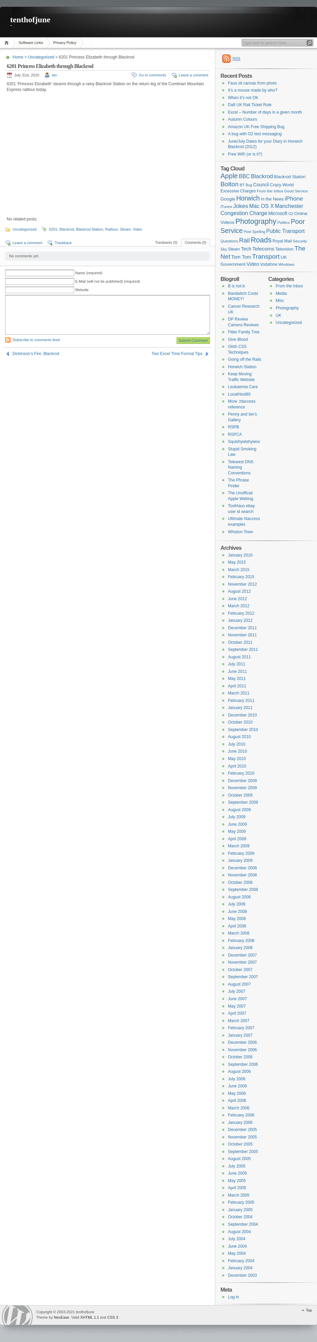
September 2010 (243, 729)
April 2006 (237, 1100)
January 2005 (240, 1209)
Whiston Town (240, 531)
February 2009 (241, 853)
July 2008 (236, 904)
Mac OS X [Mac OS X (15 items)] (261, 206)
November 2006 (242, 1049)
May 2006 (237, 1093)
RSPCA (235, 434)
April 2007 (237, 1013)
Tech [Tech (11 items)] (246, 249)
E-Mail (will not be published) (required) (107, 281)
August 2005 (239, 1158)
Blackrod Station (89, 229)
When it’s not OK (243, 97)
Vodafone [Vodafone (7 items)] (269, 264)
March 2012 (238, 606)
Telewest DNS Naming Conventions (240, 467)
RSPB (233, 427)
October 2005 (240, 1144)
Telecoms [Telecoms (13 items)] (263, 249)
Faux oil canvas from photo (252, 83)
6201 (53, 229)
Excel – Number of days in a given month (265, 112)
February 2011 (241, 700)
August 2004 (239, 1231)
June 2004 (237, 1246)
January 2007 (240, 1035)
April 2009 (237, 839)
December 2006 (242, 1042)
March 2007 (238, 1020)
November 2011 (242, 635)
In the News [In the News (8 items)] (272, 199)
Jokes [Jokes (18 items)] (240, 206)
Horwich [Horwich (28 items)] (248, 198)
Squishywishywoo (244, 441)
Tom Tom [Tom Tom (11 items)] (241, 257)
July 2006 (236, 1079)
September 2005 (243, 1151)
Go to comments (152, 75)
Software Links (31, 43)
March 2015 (238, 569)
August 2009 (239, 809)
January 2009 (240, 860)
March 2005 (238, 1195)
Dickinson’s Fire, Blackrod (36, 353)
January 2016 (240, 555)
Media (281, 293)
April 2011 (237, 686)
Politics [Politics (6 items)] (283, 222)
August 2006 (239, 1071)
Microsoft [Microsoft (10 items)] (278, 213)
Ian (54, 75)
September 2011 (243, 649)
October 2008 (240, 882)
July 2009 (236, 817)
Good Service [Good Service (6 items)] (296, 191)
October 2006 (240, 1057)
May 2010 (237, 758)
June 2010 (237, 751)
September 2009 (243, 802)
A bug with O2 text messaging (255, 134)
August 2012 (239, 591)
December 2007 (242, 955)
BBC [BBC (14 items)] (244, 176)
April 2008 (237, 926)
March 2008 (238, 933)
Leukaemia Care (243, 386)
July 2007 (236, 991)
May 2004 (237, 1253)
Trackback (63, 243)
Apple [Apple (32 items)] (229, 176)
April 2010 (237, 766)
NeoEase (61, 1317)
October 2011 (240, 642)
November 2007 (242, 962)
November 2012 (242, 584)
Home (7, 43)
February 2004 (241, 1260)
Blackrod (67, 229)
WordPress (17, 1315)
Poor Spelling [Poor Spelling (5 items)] (254, 232)
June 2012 (237, 598)
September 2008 (243, 889)
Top (309, 1310)
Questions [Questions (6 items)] (229, 241)
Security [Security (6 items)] (300, 241)
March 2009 (238, 846)
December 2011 (242, 628)
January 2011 (240, 707)
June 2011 (237, 671)
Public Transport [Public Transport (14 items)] (285, 231)
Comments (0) (195, 242)
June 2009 (237, 824)
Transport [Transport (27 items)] (265, 256)
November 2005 (242, 1137)
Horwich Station (242, 366)
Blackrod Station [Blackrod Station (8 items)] (289, 176)
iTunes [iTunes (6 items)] (226, 207)
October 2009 (240, 795)
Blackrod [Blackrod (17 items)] (262, 176)
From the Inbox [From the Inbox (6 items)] (270, 191)
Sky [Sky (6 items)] (223, 249)
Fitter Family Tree (243, 332)
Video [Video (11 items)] (253, 264)
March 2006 (238, 1108)
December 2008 (242, 868)
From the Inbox (289, 286)
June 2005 (237, 1173)
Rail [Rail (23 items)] (244, 240)
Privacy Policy (64, 43)
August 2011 (239, 657)
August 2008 (239, 897)
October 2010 (240, 722)
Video (137, 229)
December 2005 (242, 1129)
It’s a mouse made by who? (252, 90)
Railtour (111, 229)
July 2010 (236, 744)
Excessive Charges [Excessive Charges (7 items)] (238, 191)
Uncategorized (41, 57)
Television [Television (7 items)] (284, 249)
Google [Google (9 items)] (227, 199)
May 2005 (237, 1180)
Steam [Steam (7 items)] (234, 249)
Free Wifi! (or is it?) (245, 154)
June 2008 (237, 911)
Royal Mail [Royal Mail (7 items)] (282, 241)
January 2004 (240, 1268)
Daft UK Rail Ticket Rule (250, 104)
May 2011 (237, 678)
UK (278, 315)
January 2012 (240, 620)
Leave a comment (193, 75)
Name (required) (88, 273)
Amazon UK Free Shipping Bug (256, 126)
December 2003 (242, 1275)
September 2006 (243, 1064)
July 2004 (236, 1239)
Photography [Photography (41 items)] (255, 221)
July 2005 (236, 1166)
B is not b (236, 286)
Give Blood (238, 339)
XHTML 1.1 (89, 1317)
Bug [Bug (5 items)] (249, 185)
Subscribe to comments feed (36, 340)
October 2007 (240, 969)
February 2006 (241, 1115)
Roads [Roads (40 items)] (261, 240)
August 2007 (239, 984)
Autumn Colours (242, 119)
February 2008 (241, 940)
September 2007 (243, 976)
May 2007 (237, 1006)
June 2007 (237, 998)
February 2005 (241, 1202)
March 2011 (238, 693)
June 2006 (237, 1086)
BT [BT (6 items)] (242, 185)
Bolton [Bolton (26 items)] (229, 184)
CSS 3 (112, 1317)
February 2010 (241, 773)
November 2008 (242, 875)
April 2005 (237, 1187)
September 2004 (243, 1224)
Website (82, 290)
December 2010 (242, 715)
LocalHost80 (239, 394)
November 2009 (242, 787)
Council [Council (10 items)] (261, 184)
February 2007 (241, 1028)
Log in (233, 1297)
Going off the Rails (244, 359)
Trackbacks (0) (166, 242)
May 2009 (237, 831)
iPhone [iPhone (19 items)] (294, 198)
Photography (287, 308)
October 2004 (240, 1217)
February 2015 (241, 576)
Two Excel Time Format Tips (177, 353)
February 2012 (241, 613)
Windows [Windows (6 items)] (286, 264)
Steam (125, 229)
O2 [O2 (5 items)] (291, 214)
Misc (280, 300)
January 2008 (240, 947)
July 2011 (236, 664)
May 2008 (237, 918)
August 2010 (239, 736)
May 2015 (237, 562)
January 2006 (240, 1122)
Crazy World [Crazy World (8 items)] (282, 184)
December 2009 (242, 780)
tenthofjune (30, 19)
